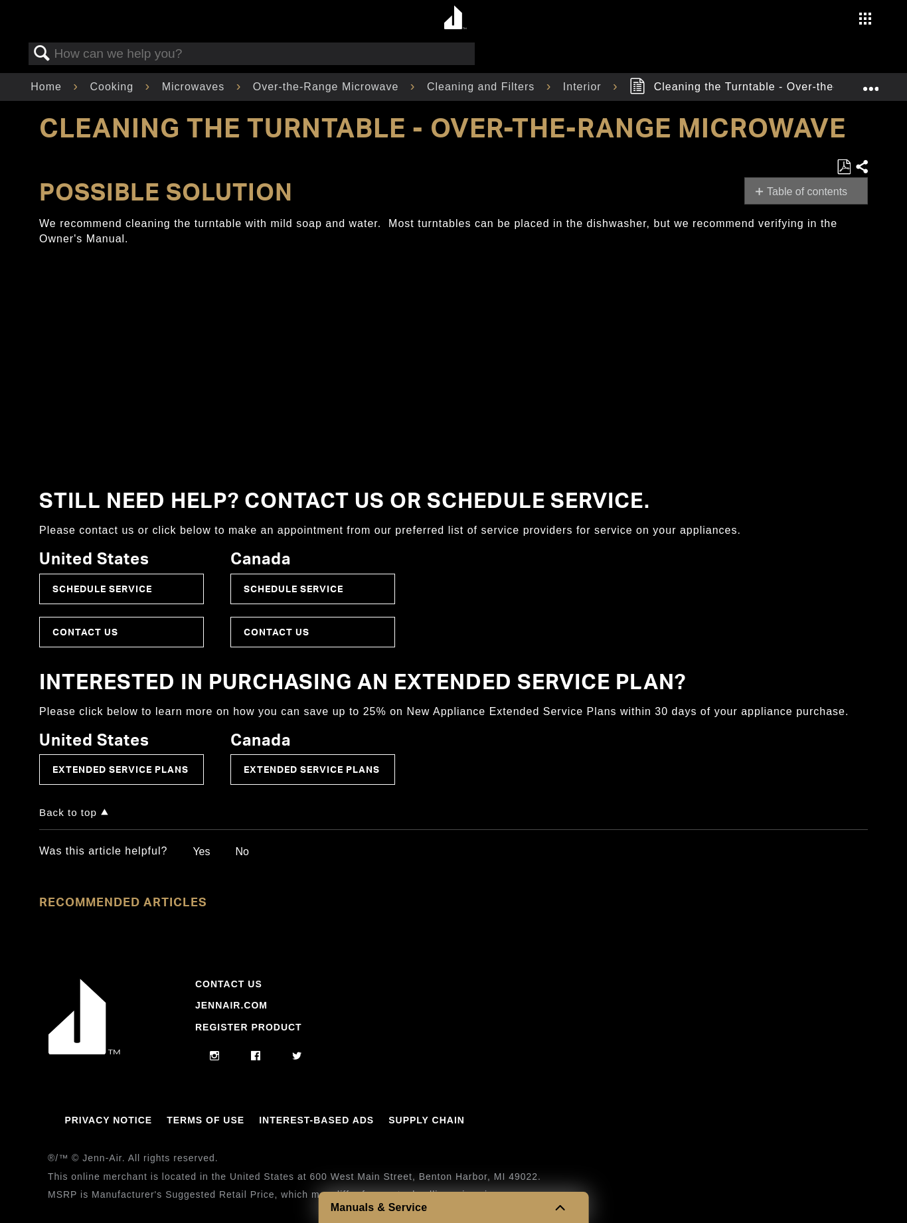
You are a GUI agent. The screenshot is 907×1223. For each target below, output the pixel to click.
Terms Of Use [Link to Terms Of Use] (205, 1120)
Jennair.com (231, 1005)
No (241, 851)
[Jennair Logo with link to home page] (84, 1051)
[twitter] (297, 1056)
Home (48, 86)
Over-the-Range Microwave (327, 86)
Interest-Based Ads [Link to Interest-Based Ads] (316, 1120)
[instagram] (215, 1056)
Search (42, 53)
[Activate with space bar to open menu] (865, 20)
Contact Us (85, 631)
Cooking (113, 86)
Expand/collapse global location (870, 83)
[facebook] (256, 1056)
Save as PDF (844, 167)
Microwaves (195, 86)
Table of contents (807, 191)
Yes (201, 851)
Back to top (68, 812)
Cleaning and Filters (482, 86)
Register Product (248, 1027)
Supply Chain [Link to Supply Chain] (426, 1120)
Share (861, 167)
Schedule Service (102, 588)
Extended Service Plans (120, 769)
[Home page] (455, 18)
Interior (584, 86)
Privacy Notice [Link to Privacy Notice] (108, 1120)
